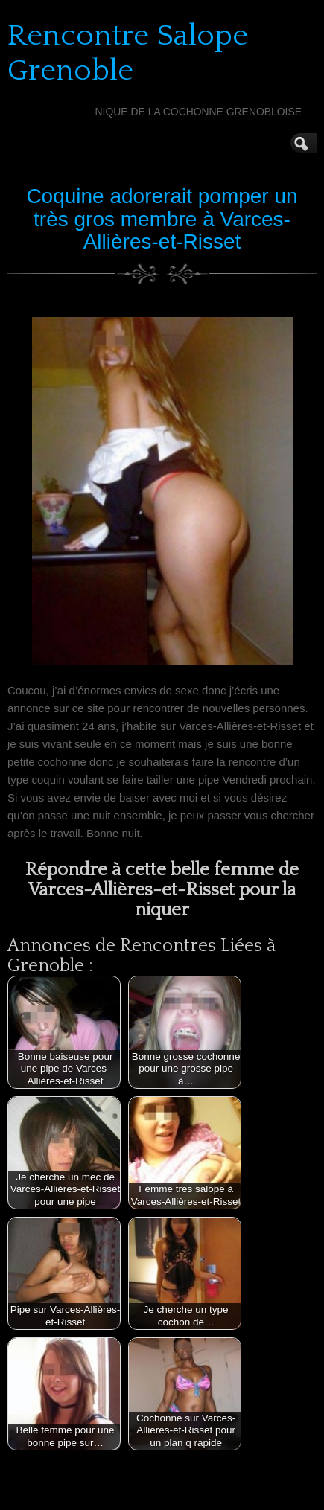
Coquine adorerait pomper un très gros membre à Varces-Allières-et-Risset (161, 219)
